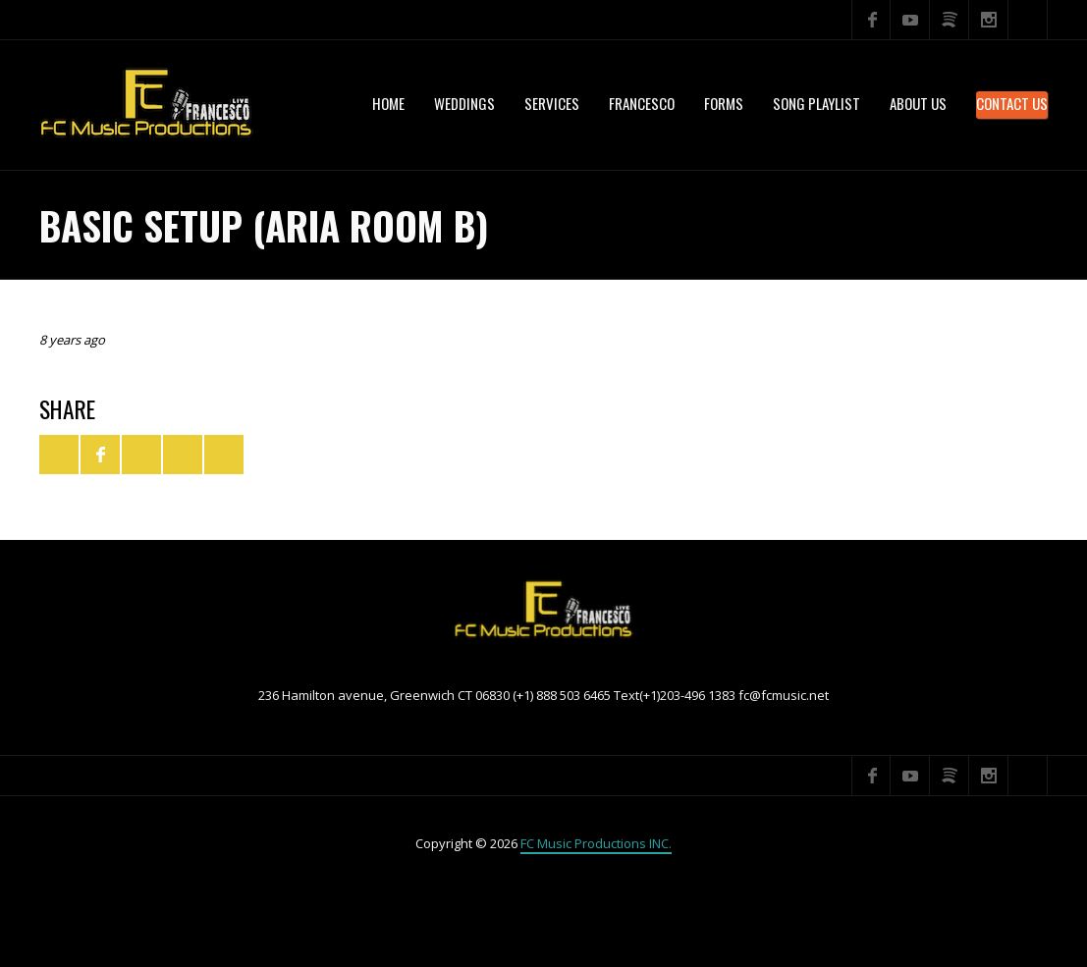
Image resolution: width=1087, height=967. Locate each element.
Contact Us (1012, 103)
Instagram (988, 19)
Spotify (949, 19)
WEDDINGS (464, 103)
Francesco (642, 103)
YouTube (910, 19)
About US (918, 103)
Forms (723, 103)
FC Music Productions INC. (596, 843)
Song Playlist (816, 103)
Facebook (871, 19)
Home (388, 103)
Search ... (1028, 19)
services (551, 103)
